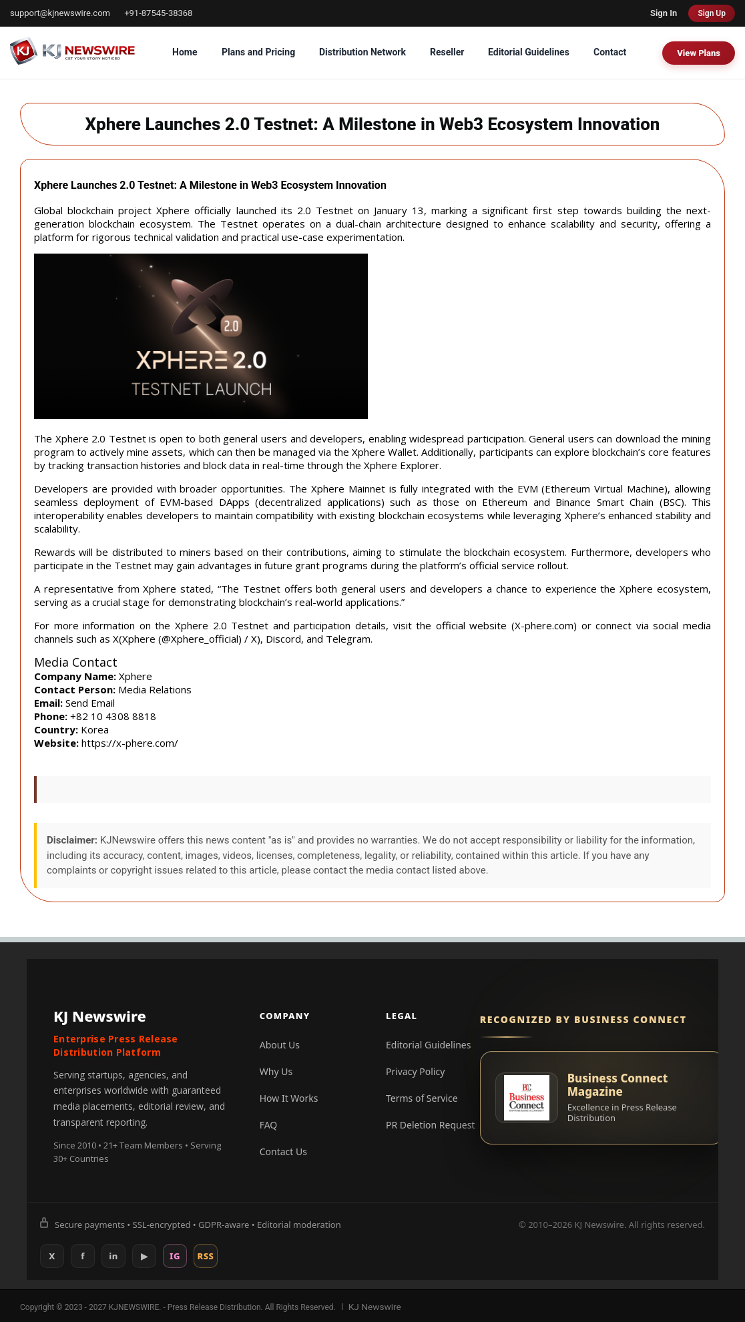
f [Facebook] (83, 1256)
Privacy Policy (415, 1071)
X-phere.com (544, 625)
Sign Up (712, 13)
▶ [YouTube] (144, 1256)
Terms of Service (422, 1098)
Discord (283, 638)
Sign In (663, 13)
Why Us (276, 1071)
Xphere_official (204, 638)
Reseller (447, 52)
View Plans (698, 53)
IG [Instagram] (175, 1256)
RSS (206, 1256)
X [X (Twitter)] (52, 1256)
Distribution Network (362, 52)
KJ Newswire (371, 1306)
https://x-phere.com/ (129, 742)
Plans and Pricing (258, 52)
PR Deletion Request (430, 1124)
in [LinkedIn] (113, 1256)
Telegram (348, 638)
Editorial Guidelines (528, 52)
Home (184, 52)
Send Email (90, 702)
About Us (280, 1044)
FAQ (269, 1124)
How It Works (289, 1098)
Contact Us (283, 1151)
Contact (609, 52)
